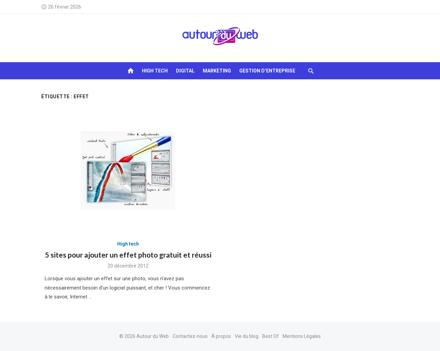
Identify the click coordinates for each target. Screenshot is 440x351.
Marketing (217, 70)
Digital (185, 70)
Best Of (270, 336)
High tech (155, 70)
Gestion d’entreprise (267, 70)
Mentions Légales (302, 336)
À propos (221, 336)
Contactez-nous (190, 336)
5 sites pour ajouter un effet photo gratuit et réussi (128, 254)
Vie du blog (246, 336)
